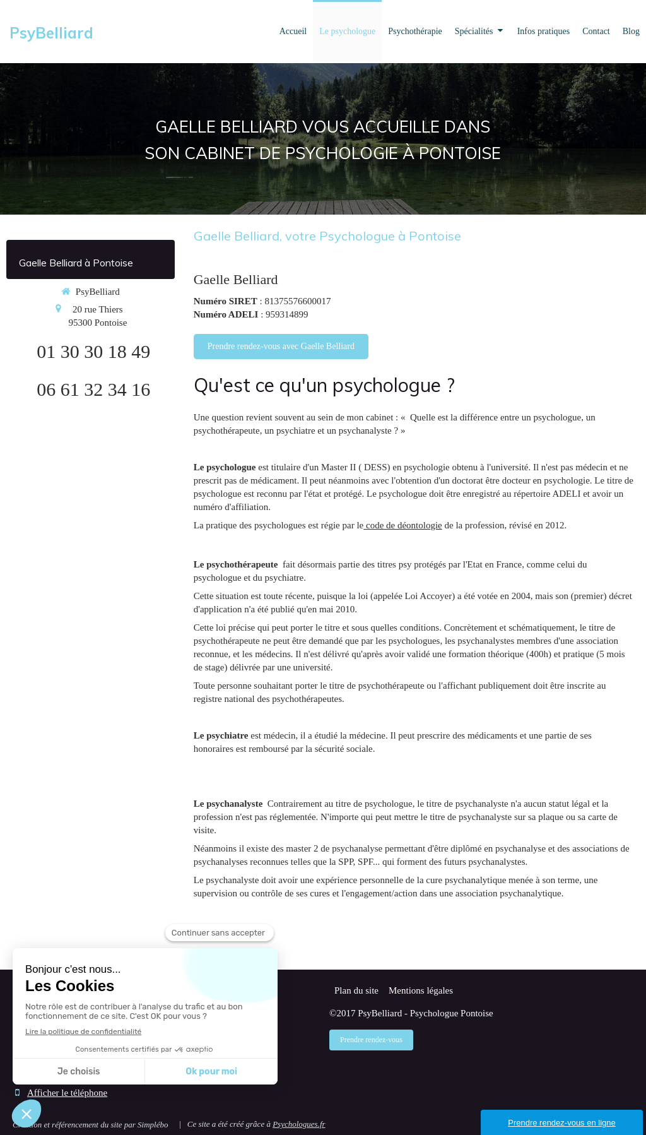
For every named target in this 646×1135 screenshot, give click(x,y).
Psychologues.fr (299, 1124)
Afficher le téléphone (67, 1093)
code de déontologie (402, 525)
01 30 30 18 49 (93, 351)
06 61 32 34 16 (93, 389)
